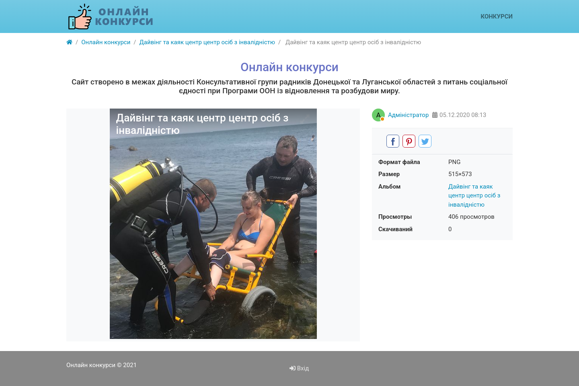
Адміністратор (408, 115)
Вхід (299, 368)
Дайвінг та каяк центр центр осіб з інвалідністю (474, 195)
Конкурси (496, 16)
